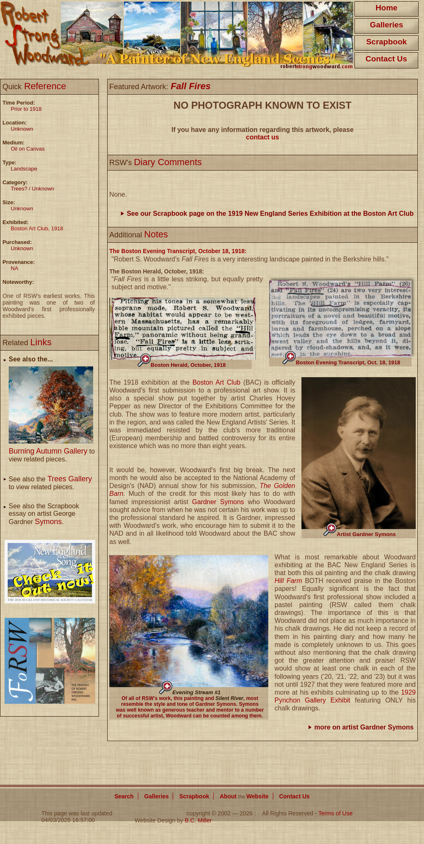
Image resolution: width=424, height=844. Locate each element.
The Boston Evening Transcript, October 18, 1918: (177, 251)
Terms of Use (335, 813)
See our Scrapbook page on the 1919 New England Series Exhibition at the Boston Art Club (270, 213)
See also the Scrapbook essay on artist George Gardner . (44, 513)
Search (124, 796)
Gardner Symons (218, 501)
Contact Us (386, 58)
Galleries (386, 24)
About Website (244, 796)
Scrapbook (386, 41)
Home (387, 7)
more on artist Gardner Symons (364, 727)
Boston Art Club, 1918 (37, 228)
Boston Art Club (217, 382)
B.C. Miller (198, 820)
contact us (262, 137)
